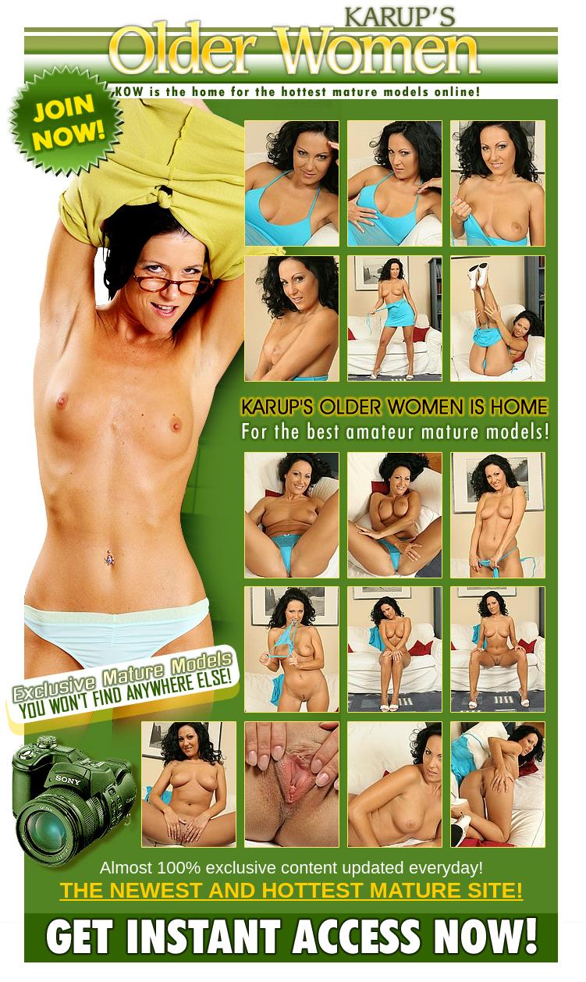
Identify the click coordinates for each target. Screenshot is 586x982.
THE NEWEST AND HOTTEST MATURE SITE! (291, 890)
